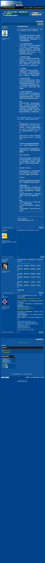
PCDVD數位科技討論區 (8, 7)
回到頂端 (42, 377)
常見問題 (30, 7)
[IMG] (3, 366)
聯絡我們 (28, 377)
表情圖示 (4, 365)
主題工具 (40, 24)
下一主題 (24, 342)
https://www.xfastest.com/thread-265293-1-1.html (28, 298)
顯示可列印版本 (7, 350)
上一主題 (20, 342)
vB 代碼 (3, 364)
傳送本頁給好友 (7, 352)
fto (2, 295)
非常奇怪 (4, 230)
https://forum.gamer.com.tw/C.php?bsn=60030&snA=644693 (25, 308)
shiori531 (4, 26)
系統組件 (9, 13)
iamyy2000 (5, 259)
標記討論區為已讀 (38, 7)
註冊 (25, 7)
